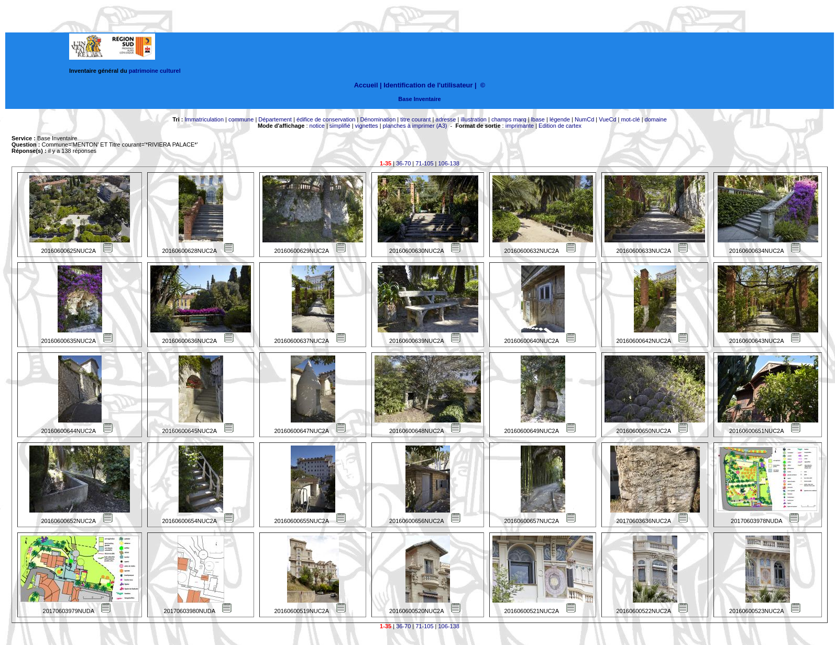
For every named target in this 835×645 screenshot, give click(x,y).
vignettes (366, 126)
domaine (656, 119)
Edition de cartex (560, 126)
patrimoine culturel (155, 71)
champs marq (508, 119)
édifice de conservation (326, 119)
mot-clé (630, 119)
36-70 (403, 163)
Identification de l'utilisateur (428, 85)
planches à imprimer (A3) (415, 126)
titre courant (415, 119)
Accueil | (368, 85)
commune (241, 119)
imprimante (520, 126)
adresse (445, 119)
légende (560, 119)
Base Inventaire (419, 99)
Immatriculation (204, 119)
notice (317, 126)
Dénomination (377, 119)
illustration (473, 119)
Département (275, 119)
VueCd (607, 119)
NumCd (584, 119)
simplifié (339, 126)
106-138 (448, 163)
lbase (538, 119)
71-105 (424, 163)
